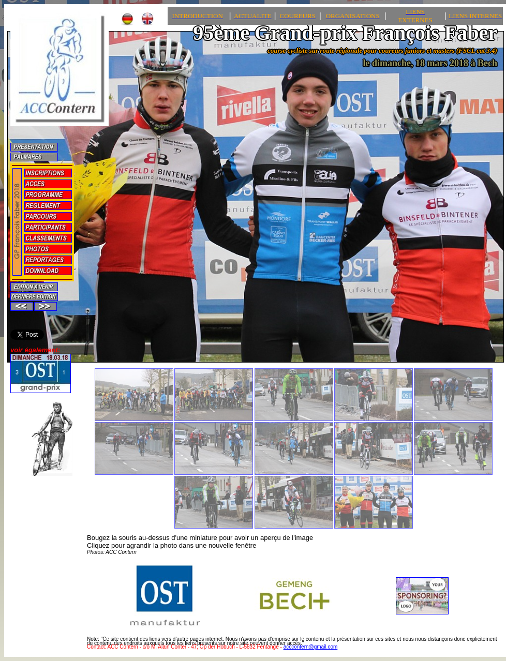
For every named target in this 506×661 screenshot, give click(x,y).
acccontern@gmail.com (311, 647)
